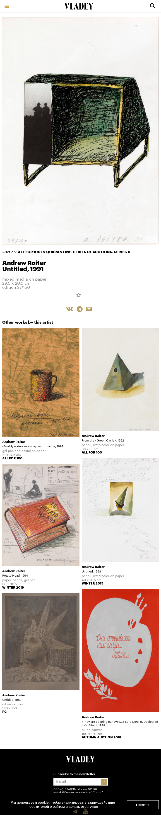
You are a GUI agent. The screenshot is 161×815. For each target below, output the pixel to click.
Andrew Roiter (24, 263)
